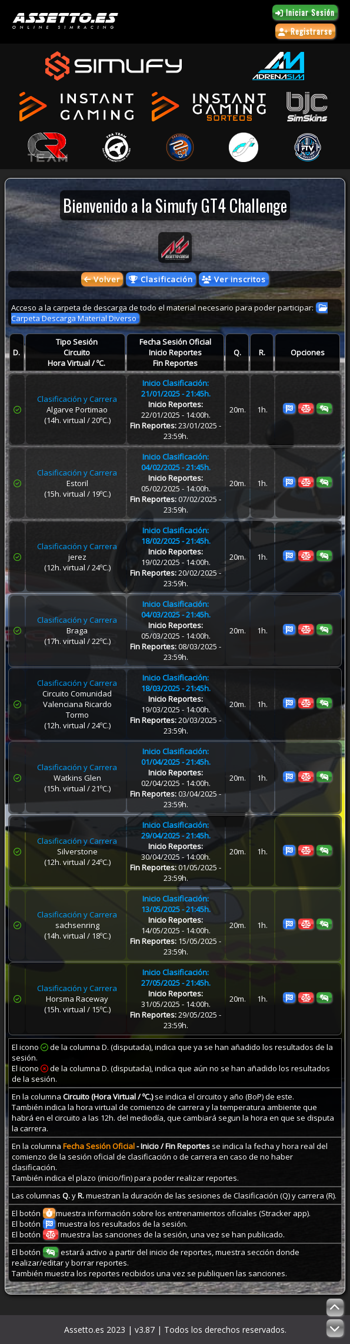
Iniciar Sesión (305, 12)
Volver (102, 279)
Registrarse (305, 31)
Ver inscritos (234, 279)
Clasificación (161, 279)
